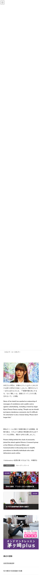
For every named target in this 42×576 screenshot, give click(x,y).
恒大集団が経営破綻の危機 (12, 571)
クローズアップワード (22, 465)
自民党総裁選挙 (8, 563)
